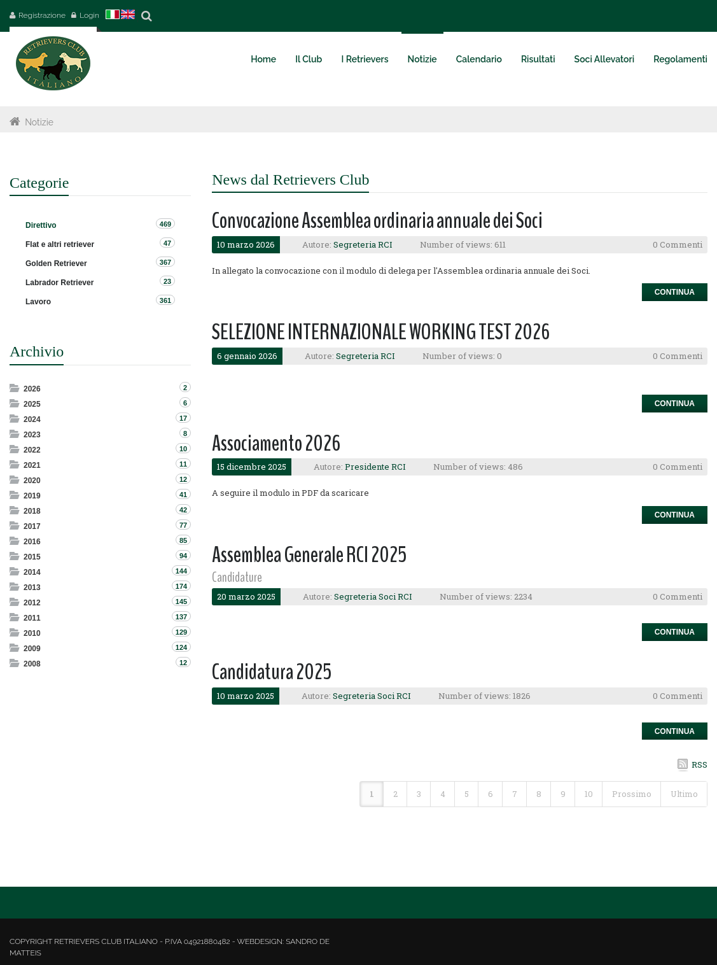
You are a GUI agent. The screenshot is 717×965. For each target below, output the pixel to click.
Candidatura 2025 (271, 672)
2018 (32, 511)
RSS (699, 764)
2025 (32, 404)
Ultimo (684, 793)
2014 (32, 572)
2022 (32, 450)
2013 (32, 587)
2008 (32, 663)
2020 (32, 480)
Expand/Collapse (16, 388)
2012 (32, 602)
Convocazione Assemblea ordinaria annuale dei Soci (377, 221)
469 (165, 224)
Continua (675, 292)
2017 (32, 526)
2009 (32, 648)
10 (589, 793)
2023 (32, 434)
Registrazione (42, 15)
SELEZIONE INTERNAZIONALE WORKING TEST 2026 (381, 332)
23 (167, 281)
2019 (32, 495)
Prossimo (631, 793)
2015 (32, 557)
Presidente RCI (375, 466)
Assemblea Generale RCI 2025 (309, 555)
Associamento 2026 (276, 443)
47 (167, 243)
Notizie (39, 122)
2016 (32, 541)
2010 (32, 633)
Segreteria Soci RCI (373, 596)
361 (165, 300)
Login (89, 15)
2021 (32, 465)
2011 (32, 618)
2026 (32, 388)
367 (165, 262)
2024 (32, 419)
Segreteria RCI (363, 244)
